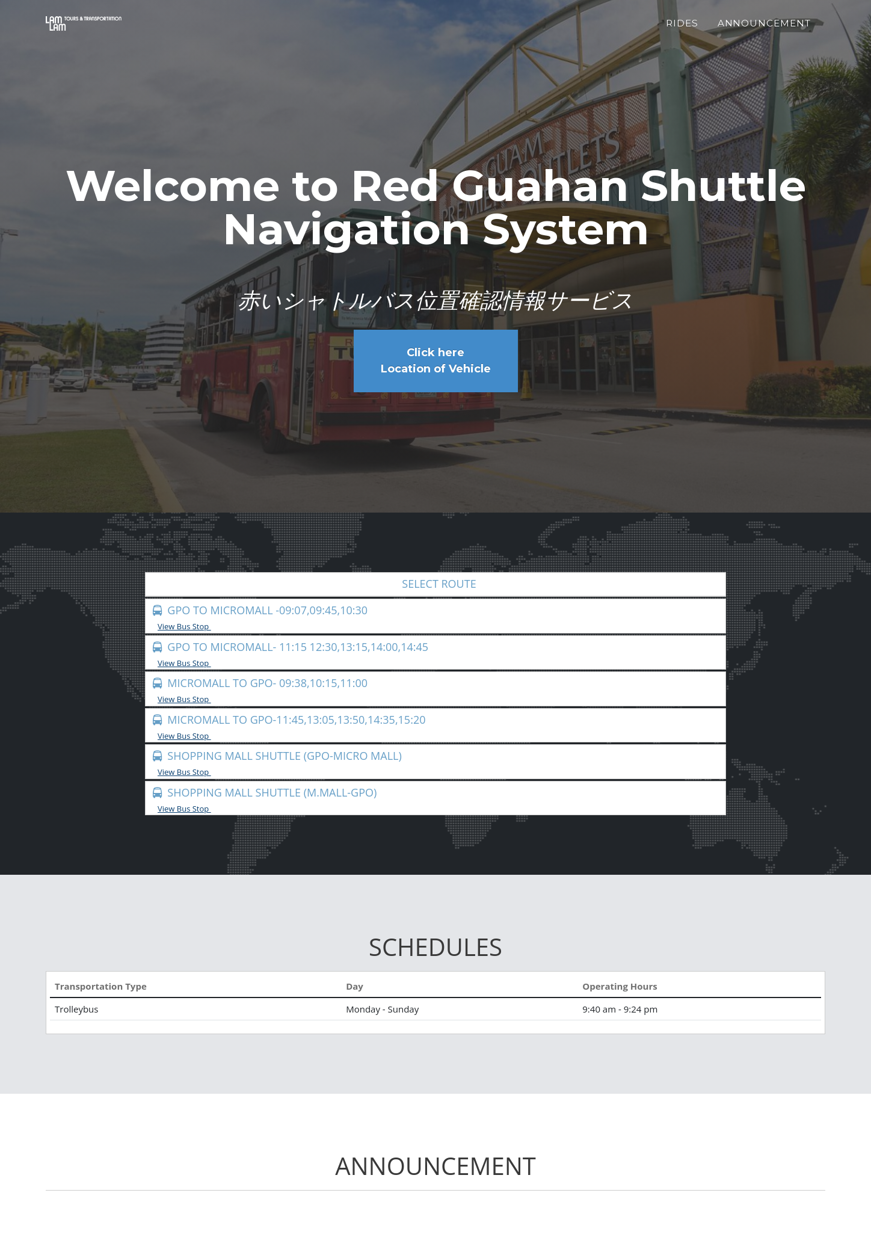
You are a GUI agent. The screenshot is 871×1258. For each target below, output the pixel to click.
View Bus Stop (188, 626)
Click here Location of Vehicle (436, 360)
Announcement (764, 30)
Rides (682, 30)
